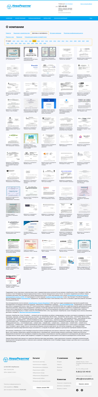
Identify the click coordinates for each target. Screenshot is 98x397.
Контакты (59, 370)
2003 (16, 43)
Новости (8, 33)
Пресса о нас (10, 37)
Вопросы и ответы (62, 388)
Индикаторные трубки (39, 370)
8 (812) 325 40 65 (83, 371)
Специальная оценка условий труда (36, 37)
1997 (40, 43)
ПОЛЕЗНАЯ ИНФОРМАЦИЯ (34, 18)
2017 (42, 41)
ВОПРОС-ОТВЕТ (47, 18)
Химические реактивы (39, 361)
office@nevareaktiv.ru (84, 379)
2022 (22, 41)
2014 (55, 41)
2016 (46, 41)
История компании (55, 33)
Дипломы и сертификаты (63, 385)
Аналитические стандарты (40, 364)
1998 (36, 43)
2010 (71, 41)
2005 (8, 43)
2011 (67, 41)
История (59, 361)
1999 (32, 43)
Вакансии (19, 37)
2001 (24, 43)
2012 (63, 41)
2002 (20, 43)
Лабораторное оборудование (40, 375)
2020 (30, 41)
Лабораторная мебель (39, 378)
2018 (38, 41)
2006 (87, 41)
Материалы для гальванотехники (41, 381)
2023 (18, 41)
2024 (14, 41)
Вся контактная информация (64, 12)
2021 (26, 41)
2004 (12, 43)
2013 (59, 41)
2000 (28, 43)
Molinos (16, 387)
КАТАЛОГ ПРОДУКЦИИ (20, 18)
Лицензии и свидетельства (22, 33)
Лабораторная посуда (38, 373)
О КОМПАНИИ (9, 18)
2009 (75, 41)
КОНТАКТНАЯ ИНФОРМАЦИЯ (60, 18)
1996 (44, 43)
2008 (79, 41)
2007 (83, 41)
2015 (50, 41)
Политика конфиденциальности (73, 33)
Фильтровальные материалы (40, 367)
